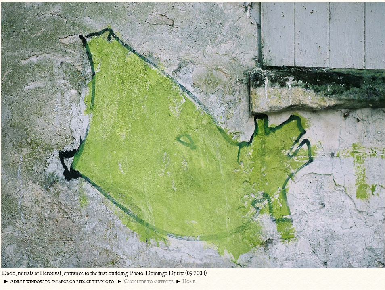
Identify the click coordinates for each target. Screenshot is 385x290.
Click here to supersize (148, 281)
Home (188, 281)
